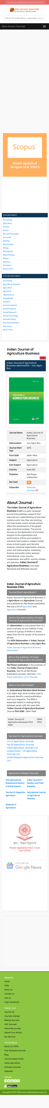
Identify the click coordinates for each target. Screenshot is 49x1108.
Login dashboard (11, 1002)
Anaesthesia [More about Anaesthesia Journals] (8, 298)
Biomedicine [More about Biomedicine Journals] (8, 251)
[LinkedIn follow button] (12, 1081)
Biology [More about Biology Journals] (6, 248)
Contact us (9, 994)
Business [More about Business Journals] (6, 262)
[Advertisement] (23, 58)
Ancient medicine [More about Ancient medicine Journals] (10, 305)
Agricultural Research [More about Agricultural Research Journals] (11, 284)
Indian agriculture (12, 1063)
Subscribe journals (12, 1028)
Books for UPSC (11, 1046)
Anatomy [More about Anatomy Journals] (6, 302)
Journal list (9, 1012)
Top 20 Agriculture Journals (20, 744)
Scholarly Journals (12, 1067)
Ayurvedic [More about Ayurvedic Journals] (7, 237)
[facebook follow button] (5, 1081)
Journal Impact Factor (14, 1059)
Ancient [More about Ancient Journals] (6, 227)
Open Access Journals (13, 26)
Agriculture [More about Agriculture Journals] (7, 223)
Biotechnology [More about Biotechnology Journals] (9, 255)
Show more (8, 269)
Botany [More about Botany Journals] (6, 258)
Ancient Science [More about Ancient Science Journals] (9, 309)
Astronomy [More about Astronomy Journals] (7, 326)
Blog (6, 1055)
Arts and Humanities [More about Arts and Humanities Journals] (11, 234)
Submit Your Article (13, 1032)
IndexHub (8, 1071)
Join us (7, 998)
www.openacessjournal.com (34, 1092)
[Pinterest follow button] (18, 1081)
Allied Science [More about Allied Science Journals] (8, 295)
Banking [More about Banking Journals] (6, 241)
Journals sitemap (12, 1016)
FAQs (6, 985)
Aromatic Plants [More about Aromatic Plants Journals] (9, 319)
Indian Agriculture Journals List (22, 747)
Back (43, 358)
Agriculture (27, 607)
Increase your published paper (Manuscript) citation (25, 2)
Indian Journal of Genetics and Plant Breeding (35, 783)
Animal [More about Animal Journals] (5, 230)
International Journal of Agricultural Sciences (36, 795)
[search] (24, 18)
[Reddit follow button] (15, 1081)
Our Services (9, 1037)
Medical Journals (11, 1020)
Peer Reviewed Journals (15, 1050)
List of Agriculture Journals (20, 741)
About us (8, 990)
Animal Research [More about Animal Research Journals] (10, 312)
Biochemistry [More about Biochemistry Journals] (8, 244)
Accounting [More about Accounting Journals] (7, 220)
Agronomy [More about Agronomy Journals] (7, 291)
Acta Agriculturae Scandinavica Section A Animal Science (15, 783)
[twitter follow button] (9, 1081)
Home (7, 981)
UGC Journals (10, 1024)
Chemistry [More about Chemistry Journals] (7, 265)
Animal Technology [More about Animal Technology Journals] (10, 316)
